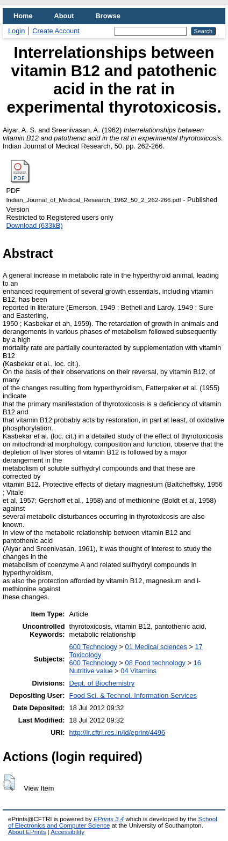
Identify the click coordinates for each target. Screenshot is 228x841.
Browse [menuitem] (108, 16)
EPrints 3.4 (109, 819)
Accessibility (67, 832)
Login (16, 31)
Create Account (56, 31)
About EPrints (27, 832)
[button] (9, 783)
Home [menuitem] (23, 16)
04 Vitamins (138, 671)
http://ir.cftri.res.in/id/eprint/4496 (117, 732)
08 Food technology (155, 663)
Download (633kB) (34, 225)
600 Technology (93, 647)
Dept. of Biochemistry (102, 683)
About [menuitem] (64, 16)
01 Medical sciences (156, 647)
